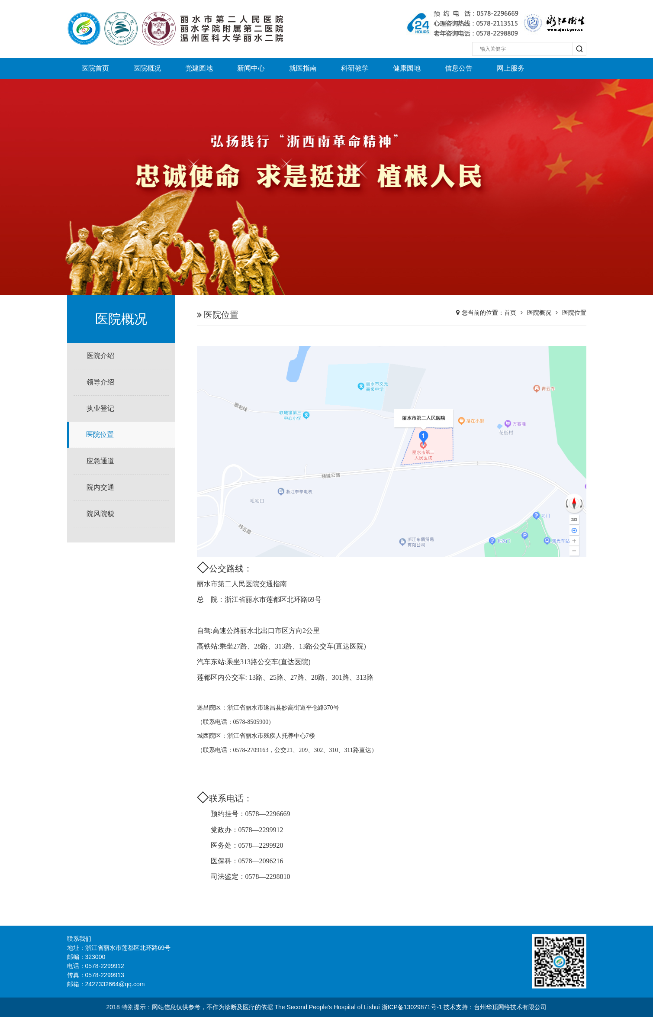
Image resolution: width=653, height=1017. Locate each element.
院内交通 (100, 487)
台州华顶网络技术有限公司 (510, 1007)
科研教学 (355, 68)
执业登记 (100, 408)
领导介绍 (100, 382)
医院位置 (100, 434)
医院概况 (147, 68)
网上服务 (510, 68)
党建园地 (199, 68)
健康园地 (407, 68)
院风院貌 (100, 513)
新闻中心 (251, 68)
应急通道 (100, 461)
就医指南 (303, 68)
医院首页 (95, 68)
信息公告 (459, 68)
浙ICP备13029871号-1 (412, 1007)
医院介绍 (100, 355)
